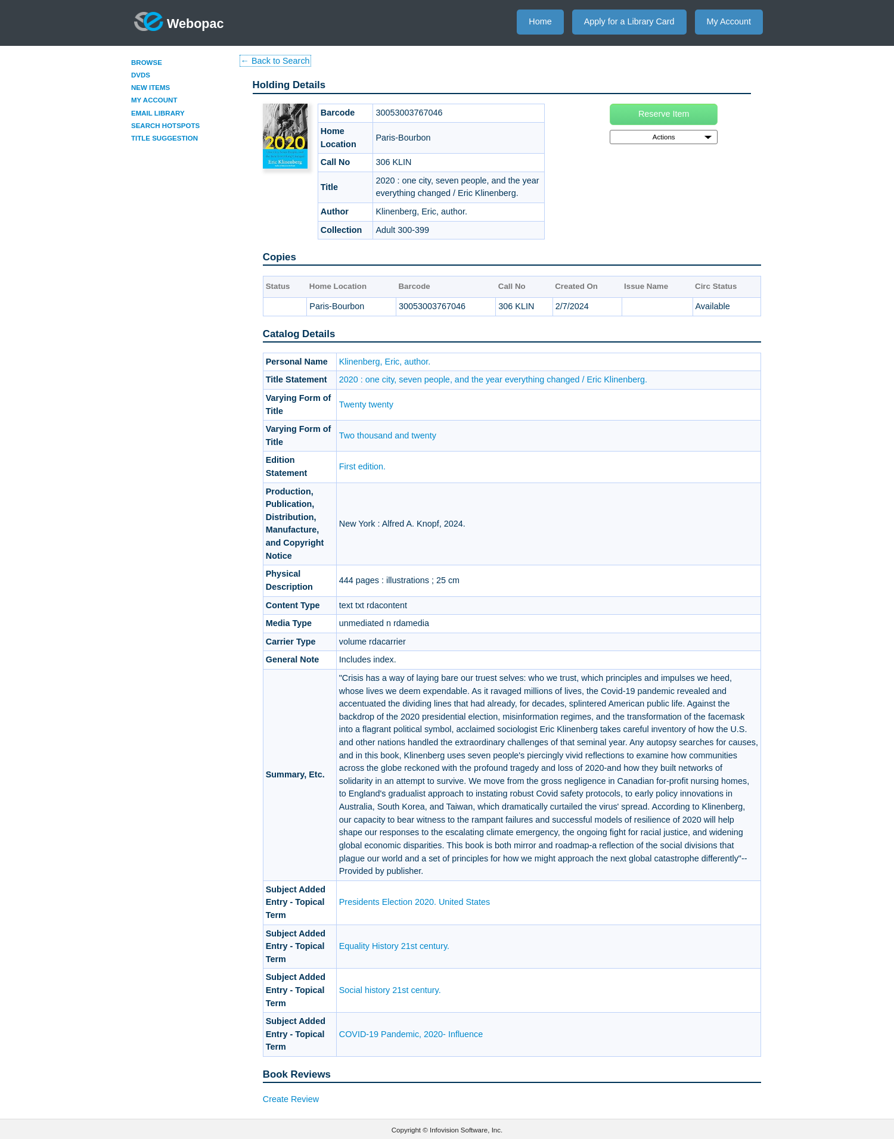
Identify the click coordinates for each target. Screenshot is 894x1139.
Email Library (158, 113)
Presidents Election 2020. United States (415, 902)
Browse (146, 62)
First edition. (362, 466)
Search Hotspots (165, 125)
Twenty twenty (366, 404)
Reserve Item (664, 114)
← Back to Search (275, 61)
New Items (150, 87)
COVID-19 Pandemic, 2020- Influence (411, 1034)
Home (540, 21)
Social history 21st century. (390, 990)
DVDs (140, 75)
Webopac (179, 21)
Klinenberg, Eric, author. (385, 361)
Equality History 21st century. (394, 946)
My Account (729, 21)
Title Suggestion (164, 138)
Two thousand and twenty (387, 435)
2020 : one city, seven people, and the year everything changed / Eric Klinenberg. (493, 379)
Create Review (291, 1099)
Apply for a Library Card (629, 21)
